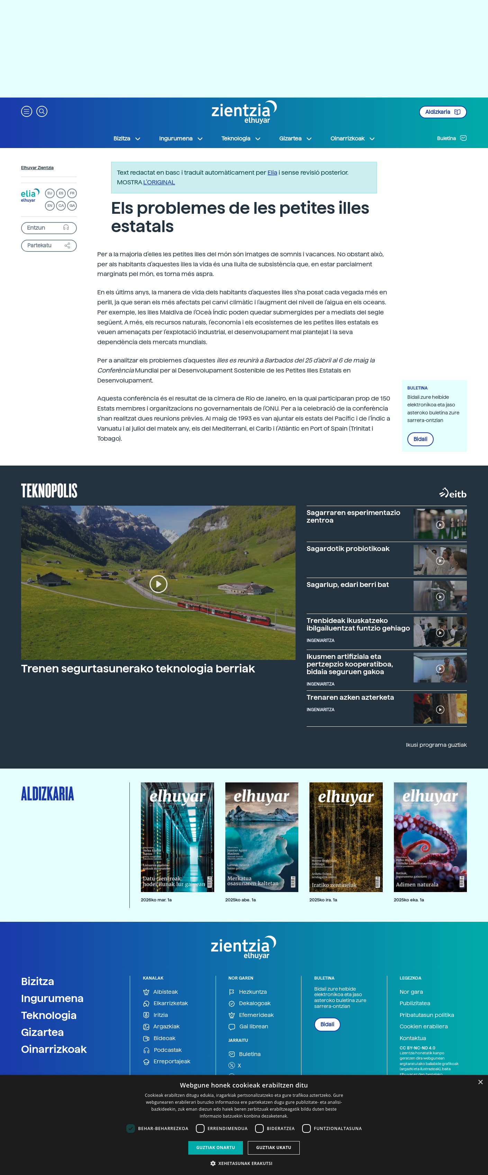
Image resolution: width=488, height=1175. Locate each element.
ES (61, 193)
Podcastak (162, 1050)
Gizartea (42, 1032)
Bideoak (159, 1038)
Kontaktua (413, 1038)
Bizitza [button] (127, 138)
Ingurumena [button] (181, 138)
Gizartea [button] (296, 138)
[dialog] (244, 1125)
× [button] (480, 1082)
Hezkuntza (247, 992)
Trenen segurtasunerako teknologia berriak (138, 668)
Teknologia (49, 1015)
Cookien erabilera (424, 1026)
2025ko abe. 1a (240, 899)
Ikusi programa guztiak (436, 745)
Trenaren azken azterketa (350, 697)
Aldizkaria (443, 112)
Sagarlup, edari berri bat (348, 584)
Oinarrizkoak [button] (353, 138)
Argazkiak (161, 1026)
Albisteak (160, 992)
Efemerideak (251, 1015)
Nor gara (411, 992)
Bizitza (37, 981)
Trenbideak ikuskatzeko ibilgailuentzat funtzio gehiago (358, 624)
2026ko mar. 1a (156, 899)
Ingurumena (52, 998)
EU (49, 193)
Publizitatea (415, 1003)
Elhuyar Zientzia (37, 167)
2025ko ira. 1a (323, 899)
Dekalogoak (249, 1003)
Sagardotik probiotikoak (348, 548)
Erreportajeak (166, 1061)
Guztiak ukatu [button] (273, 1147)
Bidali (420, 439)
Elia (272, 172)
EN (49, 205)
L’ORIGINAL (159, 182)
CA (61, 205)
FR (72, 193)
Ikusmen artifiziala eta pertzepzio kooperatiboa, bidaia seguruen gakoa (350, 664)
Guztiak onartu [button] (215, 1147)
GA (72, 205)
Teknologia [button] (241, 138)
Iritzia (155, 1015)
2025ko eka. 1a (409, 899)
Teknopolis (49, 489)
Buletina (452, 138)
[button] (26, 110)
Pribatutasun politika (427, 1015)
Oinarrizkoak (54, 1049)
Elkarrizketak (165, 1003)
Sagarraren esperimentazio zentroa (353, 516)
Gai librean (248, 1026)
